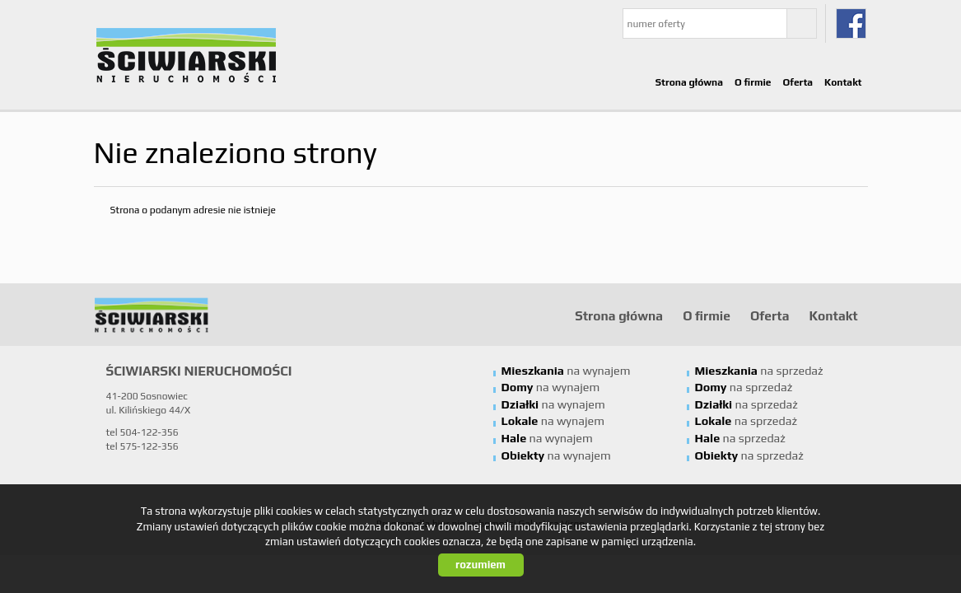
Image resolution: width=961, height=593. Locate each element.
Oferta (798, 82)
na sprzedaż (759, 370)
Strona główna (689, 82)
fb (851, 23)
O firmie (753, 82)
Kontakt (842, 82)
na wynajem (566, 370)
